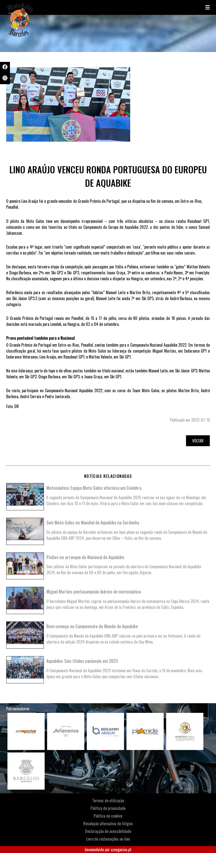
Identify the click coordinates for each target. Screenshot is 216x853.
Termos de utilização (108, 800)
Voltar (198, 441)
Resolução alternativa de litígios (108, 824)
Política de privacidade (108, 808)
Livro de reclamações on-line (108, 839)
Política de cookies (108, 816)
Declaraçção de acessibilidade (108, 831)
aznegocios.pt (121, 850)
